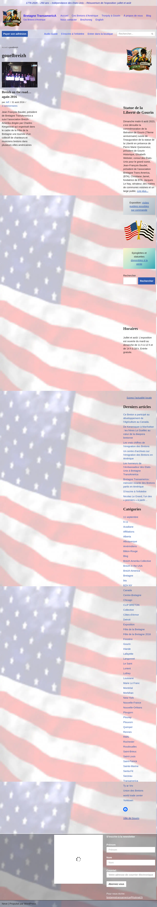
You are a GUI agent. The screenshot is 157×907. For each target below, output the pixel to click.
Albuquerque (130, 541)
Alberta (127, 536)
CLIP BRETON (131, 605)
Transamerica (130, 780)
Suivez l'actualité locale (139, 397)
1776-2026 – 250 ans (37, 3)
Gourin (127, 644)
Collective (128, 609)
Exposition (128, 624)
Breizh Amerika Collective (137, 561)
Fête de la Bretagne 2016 (137, 634)
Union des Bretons (133, 790)
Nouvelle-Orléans (132, 707)
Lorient (127, 668)
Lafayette (128, 653)
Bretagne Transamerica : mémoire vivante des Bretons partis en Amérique (139, 483)
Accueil (64, 15)
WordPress (30, 903)
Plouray (127, 717)
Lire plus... (142, 191)
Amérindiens (130, 546)
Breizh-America (131, 570)
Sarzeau (127, 776)
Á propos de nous (133, 15)
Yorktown (128, 800)
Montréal (128, 688)
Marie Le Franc (131, 683)
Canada (127, 590)
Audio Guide (51, 33)
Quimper (128, 727)
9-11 (125, 522)
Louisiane (128, 678)
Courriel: (130, 873)
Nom (109, 857)
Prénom (111, 844)
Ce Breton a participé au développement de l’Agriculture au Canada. (136, 418)
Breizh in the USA (132, 566)
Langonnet (129, 658)
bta (125, 580)
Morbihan (128, 693)
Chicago (127, 600)
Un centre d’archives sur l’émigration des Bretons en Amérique (138, 455)
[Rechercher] (133, 33)
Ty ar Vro (128, 785)
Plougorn (128, 712)
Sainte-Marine (130, 766)
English (100, 19)
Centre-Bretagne (132, 595)
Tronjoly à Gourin (111, 15)
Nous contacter (68, 19)
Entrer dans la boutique (100, 33)
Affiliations (128, 531)
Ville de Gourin (131, 818)
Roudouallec (130, 746)
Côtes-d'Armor (131, 614)
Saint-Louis (129, 756)
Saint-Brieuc (130, 751)
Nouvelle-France (132, 702)
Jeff (7, 102)
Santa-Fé (128, 771)
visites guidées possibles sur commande (139, 206)
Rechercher (129, 275)
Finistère (128, 639)
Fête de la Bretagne (134, 629)
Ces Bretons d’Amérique (85, 15)
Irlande (127, 649)
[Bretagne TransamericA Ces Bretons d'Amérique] (29, 17)
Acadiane (128, 526)
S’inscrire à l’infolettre (72, 33)
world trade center (133, 795)
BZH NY (127, 585)
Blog (148, 15)
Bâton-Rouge (130, 551)
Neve (5, 903)
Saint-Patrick (130, 761)
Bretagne (128, 575)
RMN (126, 737)
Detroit (126, 619)
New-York (128, 697)
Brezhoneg (86, 19)
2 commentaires (9, 106)
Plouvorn (128, 722)
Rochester (128, 741)
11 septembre (130, 517)
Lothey (127, 673)
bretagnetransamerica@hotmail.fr (124, 897)
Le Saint (127, 663)
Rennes (127, 732)
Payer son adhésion (14, 33)
